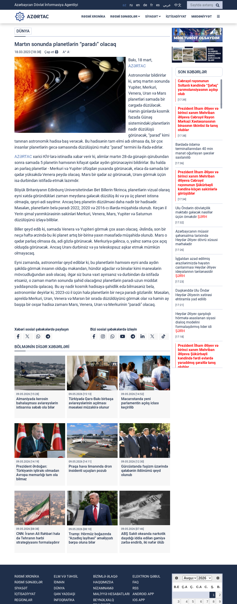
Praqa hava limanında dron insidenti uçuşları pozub (90, 468)
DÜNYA (23, 31)
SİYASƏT (153, 16)
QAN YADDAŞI (64, 594)
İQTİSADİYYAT (176, 16)
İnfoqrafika (64, 600)
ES (158, 5)
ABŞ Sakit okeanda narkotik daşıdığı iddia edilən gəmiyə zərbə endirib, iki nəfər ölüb (143, 538)
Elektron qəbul (146, 576)
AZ (124, 5)
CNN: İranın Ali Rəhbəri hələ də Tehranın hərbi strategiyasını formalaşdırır (38, 538)
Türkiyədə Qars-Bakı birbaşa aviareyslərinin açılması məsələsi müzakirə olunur (91, 403)
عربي (167, 5)
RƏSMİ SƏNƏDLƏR (125, 16)
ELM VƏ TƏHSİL (66, 576)
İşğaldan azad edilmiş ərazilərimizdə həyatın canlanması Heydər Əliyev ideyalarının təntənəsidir (195, 267)
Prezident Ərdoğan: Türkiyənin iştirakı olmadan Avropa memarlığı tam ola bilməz (37, 472)
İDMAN (59, 582)
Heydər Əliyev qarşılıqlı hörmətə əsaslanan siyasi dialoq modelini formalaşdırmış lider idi (195, 322)
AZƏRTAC (137, 66)
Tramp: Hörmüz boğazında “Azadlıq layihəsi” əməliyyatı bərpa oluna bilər (91, 538)
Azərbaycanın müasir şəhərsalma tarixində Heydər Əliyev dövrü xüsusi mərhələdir (196, 237)
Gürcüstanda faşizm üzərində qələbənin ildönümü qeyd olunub (144, 470)
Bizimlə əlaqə (105, 576)
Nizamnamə (103, 588)
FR (151, 5)
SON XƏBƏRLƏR (192, 72)
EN (138, 5)
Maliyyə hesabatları (111, 594)
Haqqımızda (103, 582)
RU (131, 5)
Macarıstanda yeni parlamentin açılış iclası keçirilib (140, 403)
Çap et (51, 52)
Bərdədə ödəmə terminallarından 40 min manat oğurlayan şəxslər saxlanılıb (194, 150)
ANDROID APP (143, 594)
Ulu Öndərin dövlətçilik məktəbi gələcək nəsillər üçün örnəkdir (194, 212)
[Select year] (204, 578)
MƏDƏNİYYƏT (201, 16)
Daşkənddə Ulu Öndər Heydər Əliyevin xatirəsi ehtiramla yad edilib (193, 294)
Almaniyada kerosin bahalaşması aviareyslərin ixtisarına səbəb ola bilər (37, 403)
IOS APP (139, 600)
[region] (199, 223)
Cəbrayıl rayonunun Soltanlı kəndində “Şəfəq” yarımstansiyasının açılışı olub (198, 87)
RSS (136, 588)
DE (145, 5)
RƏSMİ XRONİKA (93, 16)
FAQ (136, 582)
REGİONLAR (23, 600)
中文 (177, 5)
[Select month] (190, 578)
